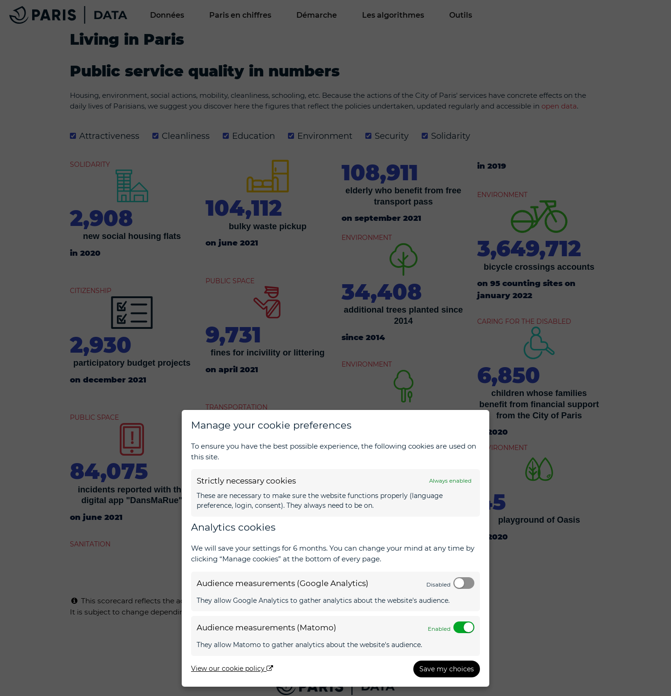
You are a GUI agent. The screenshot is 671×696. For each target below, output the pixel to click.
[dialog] (335, 548)
